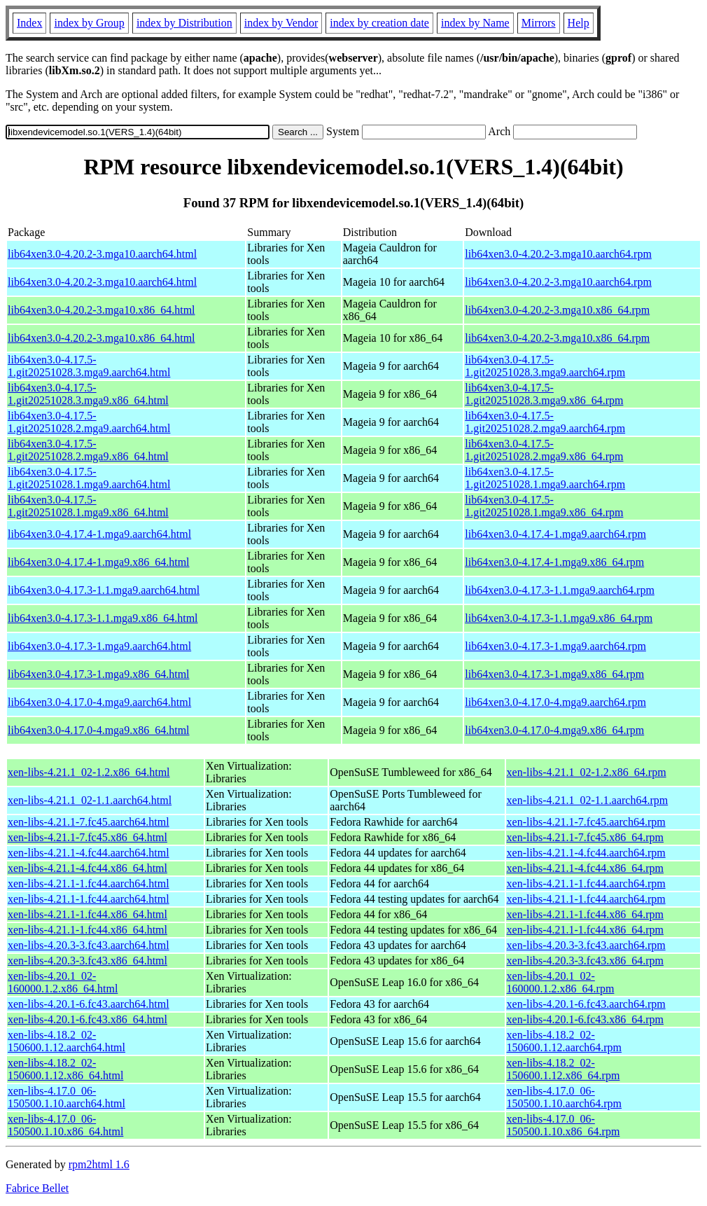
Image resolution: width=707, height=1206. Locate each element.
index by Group (89, 23)
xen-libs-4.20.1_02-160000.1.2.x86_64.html (63, 982)
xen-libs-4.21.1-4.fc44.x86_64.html (87, 868)
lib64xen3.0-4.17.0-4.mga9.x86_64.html (99, 730)
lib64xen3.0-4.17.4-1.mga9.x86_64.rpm (554, 562)
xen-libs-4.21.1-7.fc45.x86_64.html (87, 837)
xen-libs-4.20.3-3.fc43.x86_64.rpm (585, 960)
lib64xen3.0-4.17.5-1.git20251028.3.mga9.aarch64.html (89, 366)
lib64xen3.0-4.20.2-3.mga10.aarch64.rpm (558, 254)
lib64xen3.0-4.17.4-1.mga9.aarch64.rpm (555, 534)
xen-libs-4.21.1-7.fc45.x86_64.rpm (585, 837)
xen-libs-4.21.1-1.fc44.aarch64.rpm (586, 883)
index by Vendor (281, 23)
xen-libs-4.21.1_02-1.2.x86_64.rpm (586, 772)
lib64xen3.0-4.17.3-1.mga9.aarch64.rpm (555, 646)
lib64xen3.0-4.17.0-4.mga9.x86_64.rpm (554, 730)
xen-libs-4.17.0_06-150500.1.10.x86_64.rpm (563, 1125)
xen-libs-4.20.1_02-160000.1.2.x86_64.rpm (561, 982)
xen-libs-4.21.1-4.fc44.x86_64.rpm (585, 868)
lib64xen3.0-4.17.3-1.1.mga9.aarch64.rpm (559, 590)
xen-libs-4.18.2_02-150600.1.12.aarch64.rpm (564, 1041)
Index (29, 23)
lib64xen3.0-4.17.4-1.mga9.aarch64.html (99, 534)
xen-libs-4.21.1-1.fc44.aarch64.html (88, 883)
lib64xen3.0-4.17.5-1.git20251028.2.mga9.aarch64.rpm (545, 422)
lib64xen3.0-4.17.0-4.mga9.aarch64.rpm (555, 702)
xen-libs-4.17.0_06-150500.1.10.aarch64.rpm (564, 1097)
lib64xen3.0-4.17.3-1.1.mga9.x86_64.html (103, 618)
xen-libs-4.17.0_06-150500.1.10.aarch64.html (66, 1097)
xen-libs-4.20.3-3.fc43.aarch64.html (88, 945)
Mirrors (539, 23)
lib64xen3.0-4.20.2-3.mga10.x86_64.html (101, 310)
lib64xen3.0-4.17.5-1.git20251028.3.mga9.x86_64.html (88, 394)
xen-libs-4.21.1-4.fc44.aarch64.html (88, 853)
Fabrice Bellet (37, 1188)
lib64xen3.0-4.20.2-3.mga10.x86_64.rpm (557, 310)
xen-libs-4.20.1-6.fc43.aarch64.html (88, 1004)
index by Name (475, 23)
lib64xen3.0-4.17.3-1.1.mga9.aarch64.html (104, 590)
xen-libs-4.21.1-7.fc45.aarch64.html (88, 822)
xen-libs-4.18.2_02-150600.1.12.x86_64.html (65, 1069)
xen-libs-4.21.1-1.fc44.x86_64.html (87, 914)
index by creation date (379, 23)
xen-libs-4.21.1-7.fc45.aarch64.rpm (586, 822)
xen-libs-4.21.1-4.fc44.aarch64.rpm (586, 853)
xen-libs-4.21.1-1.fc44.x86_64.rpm (585, 914)
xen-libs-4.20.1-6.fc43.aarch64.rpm (586, 1004)
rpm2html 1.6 (99, 1164)
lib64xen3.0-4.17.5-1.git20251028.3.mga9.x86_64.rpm (544, 394)
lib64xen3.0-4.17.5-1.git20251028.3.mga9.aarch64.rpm (545, 366)
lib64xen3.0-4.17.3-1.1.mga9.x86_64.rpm (558, 618)
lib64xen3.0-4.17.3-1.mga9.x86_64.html (99, 674)
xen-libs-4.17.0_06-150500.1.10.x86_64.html (65, 1125)
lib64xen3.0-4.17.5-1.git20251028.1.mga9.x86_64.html (88, 506)
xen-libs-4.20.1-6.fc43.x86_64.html (87, 1019)
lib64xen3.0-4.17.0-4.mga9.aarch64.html (99, 702)
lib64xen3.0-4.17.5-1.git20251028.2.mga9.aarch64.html (89, 422)
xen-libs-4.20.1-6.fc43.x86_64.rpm (585, 1019)
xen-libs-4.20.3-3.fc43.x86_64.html (87, 960)
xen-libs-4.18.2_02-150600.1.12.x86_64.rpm (563, 1069)
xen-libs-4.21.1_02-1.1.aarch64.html (90, 800)
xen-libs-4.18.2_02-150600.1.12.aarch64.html (66, 1041)
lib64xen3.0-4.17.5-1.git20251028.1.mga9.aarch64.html (89, 478)
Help (578, 23)
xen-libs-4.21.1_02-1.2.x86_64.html (89, 772)
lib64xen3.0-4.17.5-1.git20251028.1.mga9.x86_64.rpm (544, 506)
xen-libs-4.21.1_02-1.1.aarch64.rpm (587, 800)
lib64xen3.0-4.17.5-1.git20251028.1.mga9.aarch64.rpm (545, 478)
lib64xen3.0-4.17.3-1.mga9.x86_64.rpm (554, 674)
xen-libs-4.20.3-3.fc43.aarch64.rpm (586, 945)
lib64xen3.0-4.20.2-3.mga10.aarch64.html (102, 254)
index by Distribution (184, 23)
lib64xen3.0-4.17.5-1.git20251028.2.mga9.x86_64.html (88, 450)
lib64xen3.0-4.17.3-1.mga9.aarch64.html (99, 646)
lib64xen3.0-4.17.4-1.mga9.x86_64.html (99, 562)
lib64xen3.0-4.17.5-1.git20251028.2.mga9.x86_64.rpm (544, 450)
